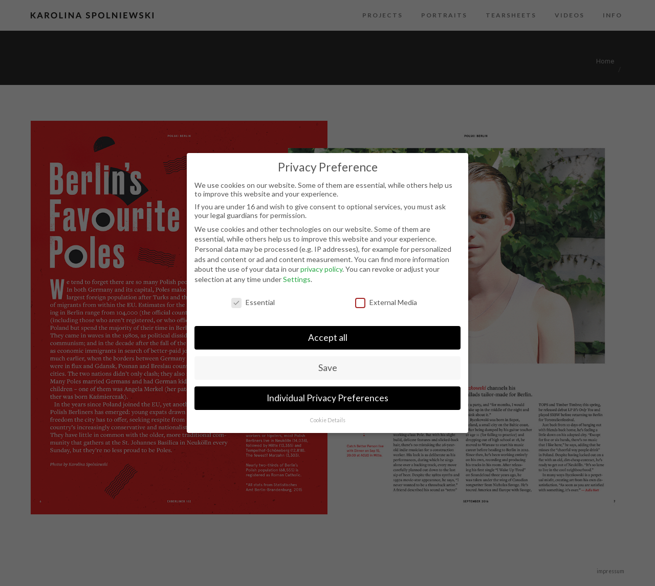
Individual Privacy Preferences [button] (327, 398)
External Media (386, 302)
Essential (253, 302)
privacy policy (321, 269)
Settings (297, 279)
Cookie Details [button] (327, 420)
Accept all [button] (327, 337)
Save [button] (327, 367)
